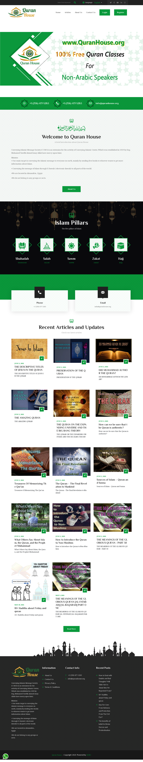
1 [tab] (132, 57)
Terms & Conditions (52, 690)
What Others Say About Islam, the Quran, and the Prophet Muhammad (29, 545)
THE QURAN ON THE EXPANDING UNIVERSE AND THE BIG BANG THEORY (71, 429)
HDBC (89, 757)
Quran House (56, 757)
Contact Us (90, 12)
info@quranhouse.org (108, 103)
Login (104, 13)
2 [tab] (132, 59)
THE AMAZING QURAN (27, 420)
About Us (78, 12)
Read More (71, 632)
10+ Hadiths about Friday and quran (105, 700)
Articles (68, 12)
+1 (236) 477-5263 (75, 678)
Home (58, 12)
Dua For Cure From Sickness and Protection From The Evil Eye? (105, 713)
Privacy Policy (50, 686)
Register (120, 13)
